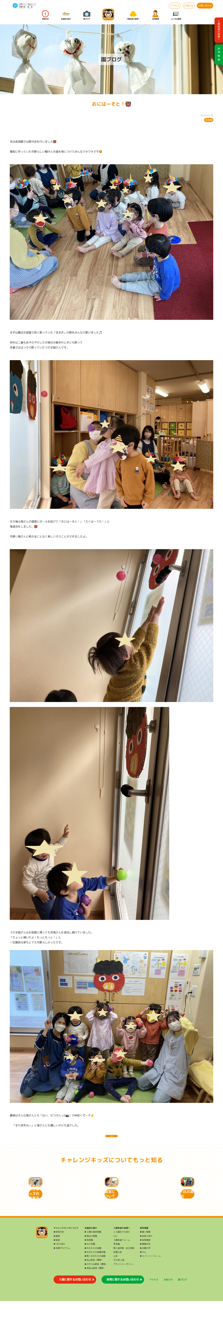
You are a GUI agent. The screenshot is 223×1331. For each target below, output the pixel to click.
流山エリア (32, 4)
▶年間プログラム (62, 1277)
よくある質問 (176, 15)
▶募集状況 (145, 1273)
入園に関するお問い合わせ (75, 1309)
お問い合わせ (205, 5)
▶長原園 (89, 1269)
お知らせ (188, 5)
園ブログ (86, 15)
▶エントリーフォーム (150, 1285)
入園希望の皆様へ (133, 15)
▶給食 (57, 1269)
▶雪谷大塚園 (91, 1265)
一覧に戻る (111, 1139)
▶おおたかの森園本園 (95, 1281)
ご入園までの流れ (121, 1261)
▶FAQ (143, 1281)
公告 (115, 1285)
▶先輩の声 (145, 1277)
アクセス (174, 5)
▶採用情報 (145, 1269)
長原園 (208, 119)
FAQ (115, 1265)
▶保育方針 (59, 1261)
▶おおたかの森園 (93, 1277)
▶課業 (57, 1265)
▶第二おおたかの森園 (95, 1285)
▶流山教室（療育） (94, 1289)
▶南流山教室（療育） (95, 1297)
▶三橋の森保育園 (93, 1261)
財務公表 (117, 1281)
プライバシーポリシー (123, 1294)
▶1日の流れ (59, 1273)
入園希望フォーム (121, 1269)
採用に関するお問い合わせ (123, 1309)
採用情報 (155, 15)
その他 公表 (118, 1289)
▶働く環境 (145, 1261)
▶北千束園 (90, 1273)
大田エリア (22, 4)
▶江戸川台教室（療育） (96, 1294)
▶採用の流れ (146, 1265)
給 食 (30, 7)
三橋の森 (21, 7)
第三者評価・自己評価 (123, 1277)
